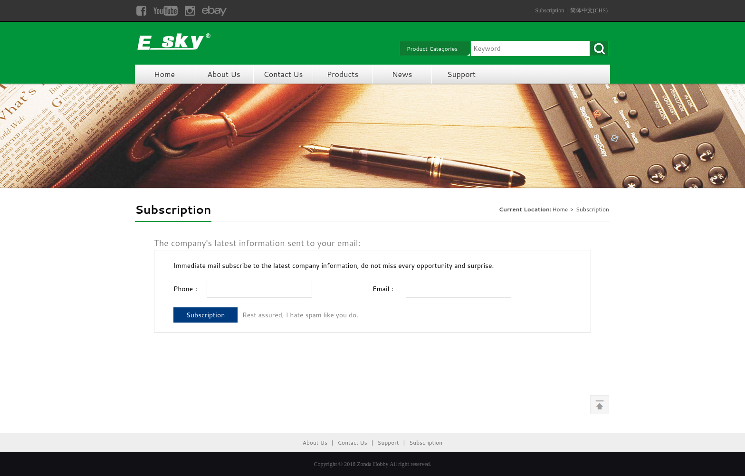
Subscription (549, 10)
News (402, 73)
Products (342, 73)
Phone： (186, 289)
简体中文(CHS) (589, 10)
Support (461, 73)
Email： (384, 289)
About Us (223, 73)
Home (164, 73)
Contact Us (283, 73)
